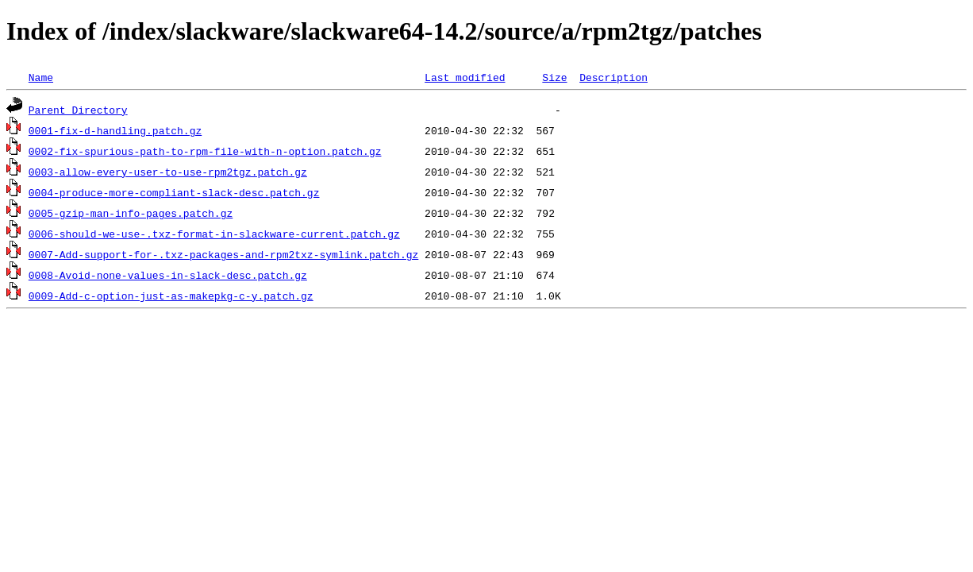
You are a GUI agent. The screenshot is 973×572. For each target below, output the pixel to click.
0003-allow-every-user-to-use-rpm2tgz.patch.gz (168, 171)
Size (554, 77)
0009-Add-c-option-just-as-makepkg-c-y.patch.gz (171, 295)
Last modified (465, 77)
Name (41, 77)
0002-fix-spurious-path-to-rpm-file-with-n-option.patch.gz (205, 151)
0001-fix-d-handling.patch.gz (115, 130)
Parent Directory (78, 109)
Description (613, 77)
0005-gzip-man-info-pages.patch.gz (131, 213)
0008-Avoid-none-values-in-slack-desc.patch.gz (168, 275)
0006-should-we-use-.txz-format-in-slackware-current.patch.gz (214, 233)
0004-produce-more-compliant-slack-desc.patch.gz (174, 192)
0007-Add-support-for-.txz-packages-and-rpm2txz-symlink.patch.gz (223, 254)
